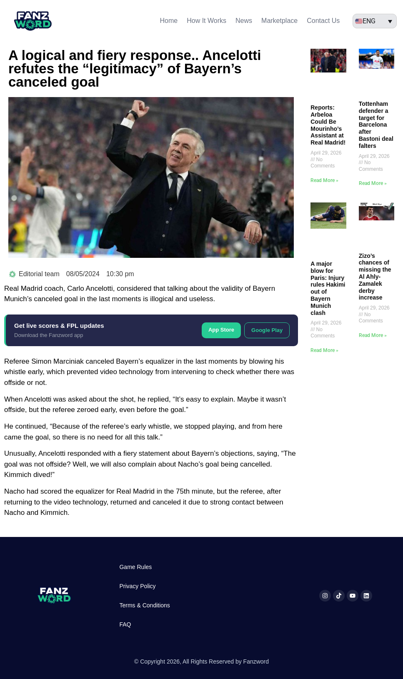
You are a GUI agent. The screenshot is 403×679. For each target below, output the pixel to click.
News (243, 20)
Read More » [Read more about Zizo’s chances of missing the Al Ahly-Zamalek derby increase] (373, 335)
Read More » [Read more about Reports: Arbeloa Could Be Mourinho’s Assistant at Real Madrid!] (324, 180)
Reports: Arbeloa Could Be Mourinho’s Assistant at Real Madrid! (327, 125)
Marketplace (279, 20)
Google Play (267, 330)
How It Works (206, 20)
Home (169, 20)
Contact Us (323, 20)
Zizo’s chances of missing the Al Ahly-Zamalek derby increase (375, 276)
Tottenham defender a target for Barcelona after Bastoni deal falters (376, 124)
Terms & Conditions (144, 605)
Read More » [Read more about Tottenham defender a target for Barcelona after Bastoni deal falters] (373, 183)
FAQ (125, 624)
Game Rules (135, 567)
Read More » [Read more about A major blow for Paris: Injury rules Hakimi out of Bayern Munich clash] (324, 350)
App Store (221, 330)
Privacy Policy (137, 586)
